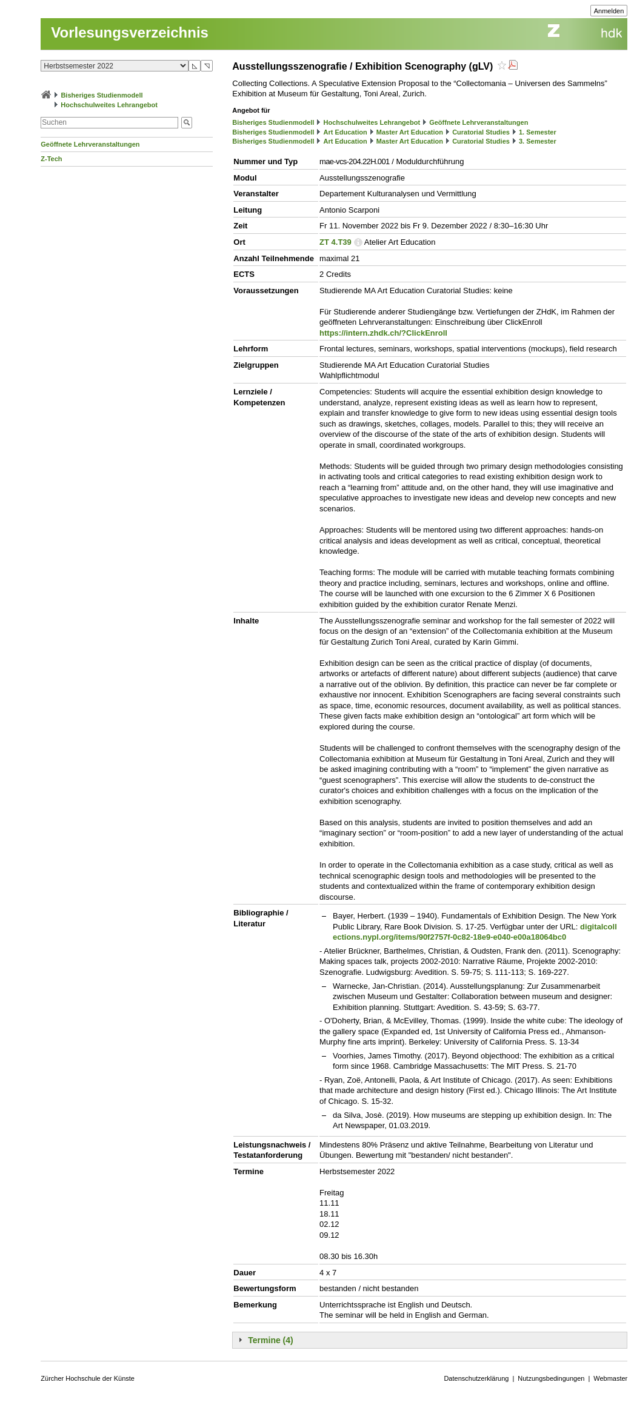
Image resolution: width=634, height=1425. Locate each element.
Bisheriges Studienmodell (101, 95)
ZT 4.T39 (335, 242)
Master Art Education (409, 132)
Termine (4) (270, 1340)
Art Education (345, 132)
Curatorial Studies (481, 132)
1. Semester (537, 132)
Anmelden (609, 11)
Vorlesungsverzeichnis (130, 32)
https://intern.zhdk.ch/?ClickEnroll (383, 332)
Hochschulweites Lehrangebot (109, 104)
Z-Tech (51, 158)
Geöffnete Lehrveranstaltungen (90, 144)
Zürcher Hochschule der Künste (88, 1378)
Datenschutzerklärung (476, 1378)
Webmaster (610, 1378)
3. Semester (537, 141)
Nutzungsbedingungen (551, 1378)
